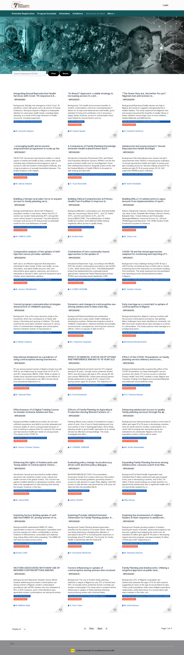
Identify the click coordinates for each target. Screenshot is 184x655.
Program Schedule (46, 13)
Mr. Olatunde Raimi (22, 394)
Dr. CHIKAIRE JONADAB (78, 447)
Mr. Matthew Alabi (22, 605)
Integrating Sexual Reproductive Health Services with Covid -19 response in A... (35, 94)
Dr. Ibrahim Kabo (75, 236)
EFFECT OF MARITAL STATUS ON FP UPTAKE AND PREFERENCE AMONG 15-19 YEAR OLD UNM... (92, 358)
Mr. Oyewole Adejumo (24, 131)
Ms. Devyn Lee (129, 236)
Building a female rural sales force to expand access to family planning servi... (38, 200)
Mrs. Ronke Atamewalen (133, 447)
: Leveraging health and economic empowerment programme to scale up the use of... (36, 147)
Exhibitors (78, 13)
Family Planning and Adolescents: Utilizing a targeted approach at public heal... (145, 569)
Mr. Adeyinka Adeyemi (132, 553)
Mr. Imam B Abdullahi (131, 184)
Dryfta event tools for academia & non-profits (95, 650)
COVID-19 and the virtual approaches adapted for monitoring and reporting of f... (145, 252)
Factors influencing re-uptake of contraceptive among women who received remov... (91, 569)
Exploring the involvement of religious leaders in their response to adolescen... (144, 516)
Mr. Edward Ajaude (76, 131)
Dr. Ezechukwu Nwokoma (79, 553)
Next (100, 628)
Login (165, 5)
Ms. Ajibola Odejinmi (23, 184)
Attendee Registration (23, 13)
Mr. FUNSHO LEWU (22, 236)
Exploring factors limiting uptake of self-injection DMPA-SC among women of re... (36, 516)
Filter (53, 73)
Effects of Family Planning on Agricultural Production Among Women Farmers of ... (90, 410)
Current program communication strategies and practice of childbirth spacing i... (37, 305)
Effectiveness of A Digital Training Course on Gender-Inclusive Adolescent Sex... (36, 410)
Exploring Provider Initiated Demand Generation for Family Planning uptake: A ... (91, 516)
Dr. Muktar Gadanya (23, 342)
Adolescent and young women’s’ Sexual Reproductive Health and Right (143, 147)
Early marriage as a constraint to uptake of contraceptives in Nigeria (145, 305)
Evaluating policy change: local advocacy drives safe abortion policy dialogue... (90, 463)
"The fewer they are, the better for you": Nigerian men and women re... (144, 94)
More (111, 13)
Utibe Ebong (128, 500)
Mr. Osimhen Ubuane (131, 289)
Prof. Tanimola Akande (132, 394)
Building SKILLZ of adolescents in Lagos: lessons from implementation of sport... (144, 200)
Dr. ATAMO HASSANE (77, 289)
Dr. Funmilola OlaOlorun (132, 131)
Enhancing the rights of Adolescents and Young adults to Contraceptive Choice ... (35, 463)
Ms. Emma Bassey (130, 605)
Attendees (64, 13)
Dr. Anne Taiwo (75, 605)
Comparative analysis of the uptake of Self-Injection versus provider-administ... (37, 252)
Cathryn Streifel (75, 500)
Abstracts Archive (95, 13)
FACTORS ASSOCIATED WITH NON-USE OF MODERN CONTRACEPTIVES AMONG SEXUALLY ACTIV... (37, 569)
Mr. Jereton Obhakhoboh (25, 289)
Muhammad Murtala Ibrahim (134, 342)
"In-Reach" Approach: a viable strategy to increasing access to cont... (90, 94)
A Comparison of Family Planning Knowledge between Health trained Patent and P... (92, 147)
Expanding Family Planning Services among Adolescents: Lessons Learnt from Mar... (145, 463)
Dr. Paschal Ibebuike (77, 394)
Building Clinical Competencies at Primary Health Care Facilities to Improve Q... (90, 200)
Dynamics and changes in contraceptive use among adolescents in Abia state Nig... (92, 305)
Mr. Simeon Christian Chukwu (26, 447)
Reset (65, 73)
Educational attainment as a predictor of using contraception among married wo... (36, 358)
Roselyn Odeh (20, 553)
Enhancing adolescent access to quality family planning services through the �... (144, 410)
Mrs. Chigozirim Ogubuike (79, 342)
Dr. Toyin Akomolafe (77, 184)
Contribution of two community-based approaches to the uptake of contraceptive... (88, 253)
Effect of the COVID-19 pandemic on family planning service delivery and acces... (145, 358)
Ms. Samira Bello (21, 500)
